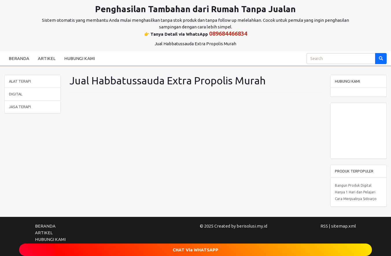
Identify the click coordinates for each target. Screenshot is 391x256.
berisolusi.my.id (252, 226)
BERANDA (19, 58)
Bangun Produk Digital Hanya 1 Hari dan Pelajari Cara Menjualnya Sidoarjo (356, 192)
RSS (324, 226)
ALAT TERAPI (20, 81)
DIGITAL (15, 94)
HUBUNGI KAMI (79, 58)
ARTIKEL (47, 58)
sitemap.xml (343, 226)
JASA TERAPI (20, 107)
